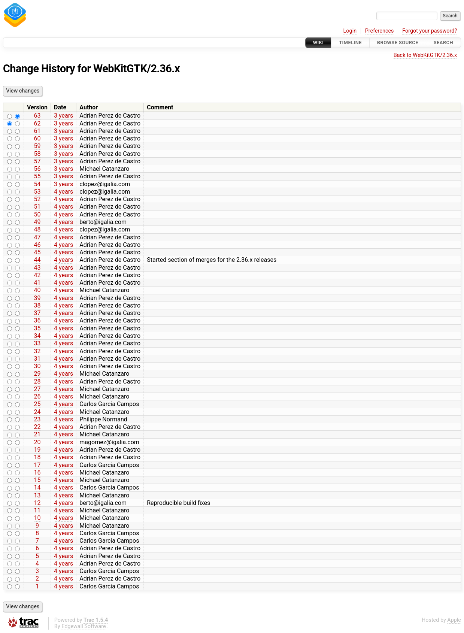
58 (37, 153)
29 (37, 373)
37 (37, 312)
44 (37, 259)
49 (37, 221)
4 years (63, 191)
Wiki (318, 42)
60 (37, 138)
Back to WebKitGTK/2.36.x (425, 55)
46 (37, 244)
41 (37, 282)
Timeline (350, 42)
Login (350, 31)
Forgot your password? (429, 31)
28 (37, 381)
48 (37, 229)
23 (37, 419)
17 (37, 465)
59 (37, 145)
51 (37, 206)
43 (37, 267)
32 (37, 351)
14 (37, 487)
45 (37, 252)
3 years (63, 115)
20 (37, 442)
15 (37, 480)
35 (37, 328)
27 (37, 389)
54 (37, 184)
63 (37, 115)
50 (37, 214)
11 (37, 510)
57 (37, 161)
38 (37, 305)
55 (37, 176)
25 (37, 404)
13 (37, 495)
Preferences (379, 31)
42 (37, 275)
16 (37, 472)
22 (37, 426)
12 (37, 502)
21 (37, 434)
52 (37, 199)
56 (37, 168)
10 (37, 517)
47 (37, 237)
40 (37, 290)
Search (443, 42)
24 (37, 411)
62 (37, 123)
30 (37, 366)
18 (37, 457)
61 (37, 130)
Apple (454, 620)
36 (37, 320)
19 (37, 449)
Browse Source (397, 42)
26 (37, 396)
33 (37, 343)
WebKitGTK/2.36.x (136, 68)
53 (37, 191)
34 (37, 335)
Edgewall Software (83, 626)
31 (37, 358)
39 (37, 298)
